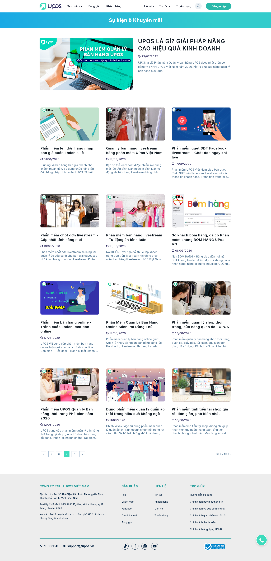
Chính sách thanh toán (203, 522)
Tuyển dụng (183, 6)
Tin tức (164, 6)
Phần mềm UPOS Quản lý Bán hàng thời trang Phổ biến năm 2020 (66, 413)
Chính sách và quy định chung (207, 508)
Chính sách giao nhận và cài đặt (208, 515)
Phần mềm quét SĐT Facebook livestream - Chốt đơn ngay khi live (199, 152)
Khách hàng (114, 6)
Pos (124, 494)
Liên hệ (159, 508)
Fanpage (127, 508)
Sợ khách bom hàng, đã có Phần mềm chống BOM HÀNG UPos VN (200, 239)
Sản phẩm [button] (74, 6)
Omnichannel (129, 515)
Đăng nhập (219, 6)
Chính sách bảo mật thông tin (206, 501)
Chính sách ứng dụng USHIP (206, 529)
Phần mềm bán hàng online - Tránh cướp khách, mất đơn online (66, 326)
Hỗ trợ (149, 6)
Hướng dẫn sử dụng (201, 494)
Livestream (128, 501)
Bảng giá (93, 6)
